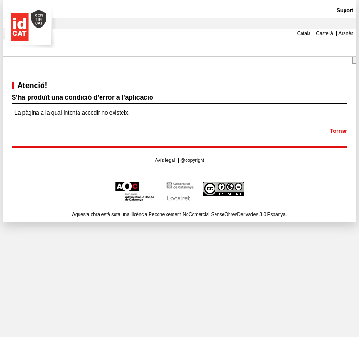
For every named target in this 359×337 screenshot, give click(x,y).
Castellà (325, 33)
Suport (345, 10)
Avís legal (165, 160)
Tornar (338, 131)
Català (304, 33)
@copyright (192, 160)
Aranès (345, 33)
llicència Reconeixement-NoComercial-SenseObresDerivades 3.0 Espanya (208, 214)
